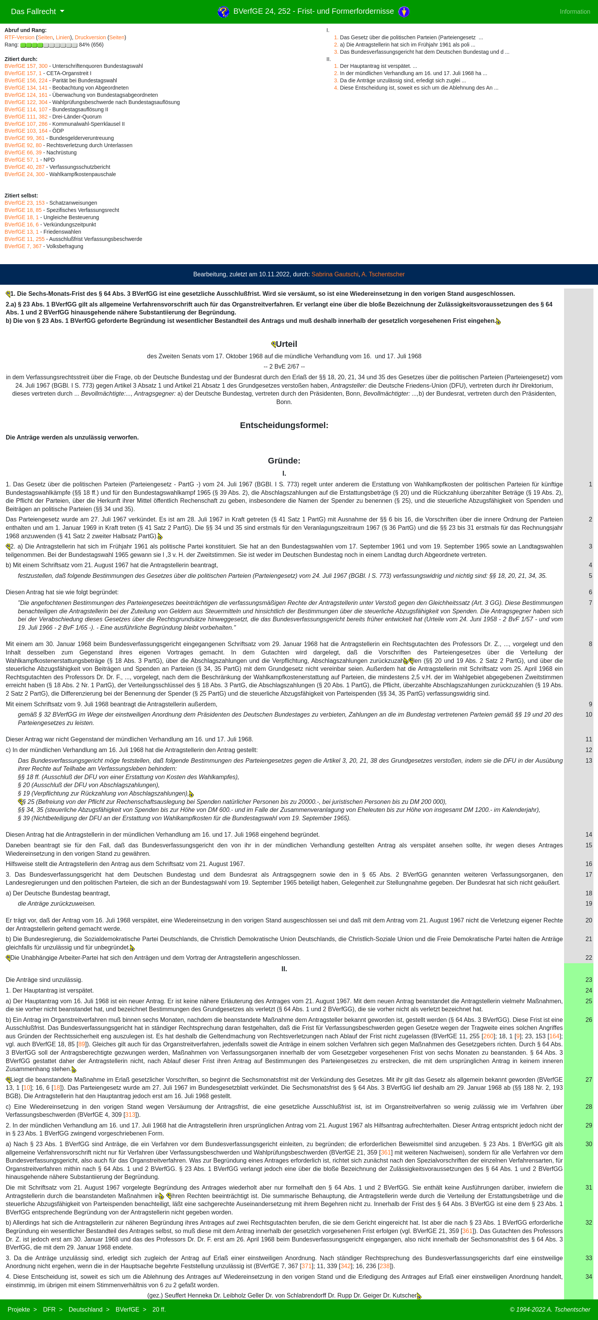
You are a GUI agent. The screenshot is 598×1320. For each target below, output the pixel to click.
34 (588, 1276)
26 (588, 1020)
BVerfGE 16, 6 (22, 224)
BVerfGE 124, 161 (26, 95)
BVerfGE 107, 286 (26, 124)
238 (384, 1266)
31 (588, 1187)
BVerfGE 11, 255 (25, 239)
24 (588, 990)
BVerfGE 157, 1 (23, 73)
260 (488, 1036)
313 (130, 1114)
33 (588, 1258)
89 (81, 1044)
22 (588, 957)
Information (575, 11)
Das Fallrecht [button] (31, 11)
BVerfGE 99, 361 (25, 138)
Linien (63, 37)
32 (588, 1222)
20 (588, 920)
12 (588, 750)
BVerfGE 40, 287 (25, 167)
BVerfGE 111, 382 (26, 117)
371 (307, 1266)
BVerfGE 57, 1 (22, 160)
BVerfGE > (131, 1309)
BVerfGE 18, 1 (22, 217)
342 (346, 1266)
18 (588, 893)
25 (588, 1001)
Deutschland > (89, 1309)
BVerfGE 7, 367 (23, 246)
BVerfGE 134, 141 (26, 88)
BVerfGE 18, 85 (23, 210)
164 (554, 1036)
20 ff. (159, 1309)
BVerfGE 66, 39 (23, 152)
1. (336, 37)
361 (386, 1152)
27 (588, 1079)
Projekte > (22, 1309)
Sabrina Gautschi (335, 274)
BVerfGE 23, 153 (25, 203)
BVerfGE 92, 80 (23, 145)
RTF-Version (19, 37)
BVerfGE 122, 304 (26, 102)
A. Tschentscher (383, 274)
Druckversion (90, 37)
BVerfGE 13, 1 (22, 232)
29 (588, 1125)
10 (588, 714)
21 (588, 939)
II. (284, 969)
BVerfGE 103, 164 (26, 131)
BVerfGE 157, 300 (26, 66)
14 (588, 834)
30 (588, 1144)
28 (588, 1106)
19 (588, 903)
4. (336, 88)
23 (588, 980)
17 (588, 874)
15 (588, 845)
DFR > (53, 1309)
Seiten (45, 37)
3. (336, 52)
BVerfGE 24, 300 (25, 174)
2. (336, 45)
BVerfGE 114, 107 (26, 109)
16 (588, 864)
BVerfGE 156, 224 (26, 80)
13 (588, 760)
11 (588, 739)
